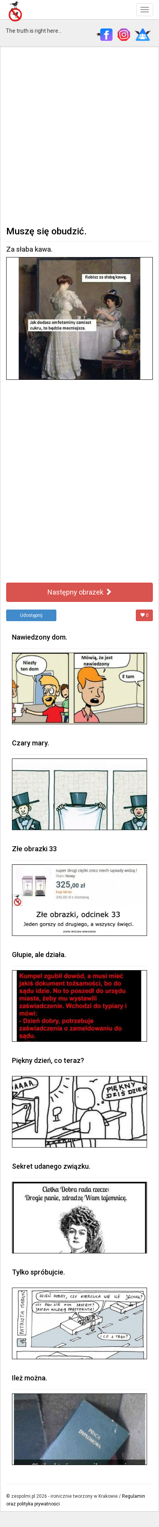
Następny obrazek (79, 592)
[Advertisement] (79, 135)
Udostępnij (31, 615)
